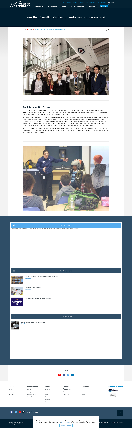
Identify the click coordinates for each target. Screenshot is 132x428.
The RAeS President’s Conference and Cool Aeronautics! (41, 276)
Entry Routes (67, 6)
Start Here (53, 6)
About (63, 2)
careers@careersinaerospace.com (20, 412)
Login (82, 392)
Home (24, 29)
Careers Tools (66, 394)
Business (47, 399)
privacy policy (65, 422)
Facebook (64, 375)
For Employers (13, 392)
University (30, 397)
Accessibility (119, 422)
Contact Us (12, 394)
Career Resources (92, 6)
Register (83, 394)
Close (93, 418)
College (29, 392)
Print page (104, 30)
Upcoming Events (66, 317)
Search (83, 389)
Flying (46, 394)
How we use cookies (66, 425)
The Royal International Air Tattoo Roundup (38, 298)
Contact (81, 2)
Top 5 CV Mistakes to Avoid (33, 287)
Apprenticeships (31, 394)
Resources (67, 389)
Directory (107, 6)
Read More (28, 278)
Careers (66, 387)
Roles (79, 6)
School (29, 389)
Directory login (101, 2)
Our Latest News (66, 271)
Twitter (68, 375)
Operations (48, 397)
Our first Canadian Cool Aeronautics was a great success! (50, 29)
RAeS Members (90, 2)
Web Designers (13, 424)
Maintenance (48, 392)
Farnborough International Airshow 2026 (33, 322)
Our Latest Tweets (66, 225)
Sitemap (112, 422)
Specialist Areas (49, 402)
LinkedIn (72, 375)
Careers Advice (67, 392)
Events (75, 2)
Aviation (118, 6)
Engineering (48, 389)
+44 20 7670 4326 (32, 412)
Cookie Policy (105, 422)
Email (59, 375)
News (69, 2)
